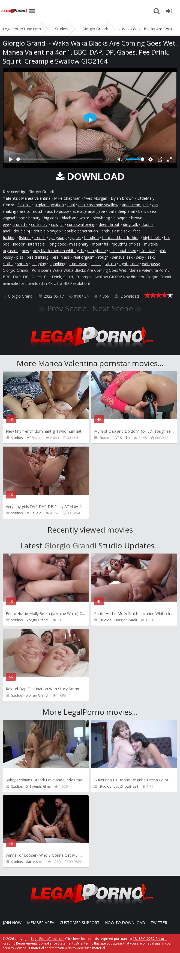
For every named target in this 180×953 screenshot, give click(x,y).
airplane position (49, 204)
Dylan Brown (122, 198)
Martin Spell (34, 861)
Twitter (159, 922)
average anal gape (89, 211)
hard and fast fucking (120, 237)
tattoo (110, 263)
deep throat (109, 224)
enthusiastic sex (115, 231)
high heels (152, 237)
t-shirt (96, 263)
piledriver (147, 250)
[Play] (10, 159)
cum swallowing (81, 224)
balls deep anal (122, 211)
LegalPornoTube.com (15, 11)
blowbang (101, 217)
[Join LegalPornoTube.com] (169, 11)
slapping (39, 263)
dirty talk (130, 224)
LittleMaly (145, 198)
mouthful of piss (126, 244)
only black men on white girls (58, 250)
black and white (75, 217)
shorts (22, 263)
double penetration (81, 231)
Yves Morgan (95, 198)
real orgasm (84, 257)
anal (71, 204)
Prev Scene (65, 308)
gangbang (58, 237)
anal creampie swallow (98, 204)
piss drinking (37, 257)
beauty (34, 217)
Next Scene (113, 308)
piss (19, 257)
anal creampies (135, 204)
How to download (125, 922)
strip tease (78, 263)
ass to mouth (31, 211)
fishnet (25, 237)
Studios (17, 437)
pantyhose (96, 250)
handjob (91, 237)
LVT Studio (33, 437)
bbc (22, 217)
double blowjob (47, 231)
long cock (57, 244)
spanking (57, 263)
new (25, 250)
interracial (36, 244)
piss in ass (61, 257)
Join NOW (12, 922)
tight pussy (129, 263)
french (40, 237)
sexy (140, 257)
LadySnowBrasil (126, 786)
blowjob (120, 217)
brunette (20, 224)
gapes (75, 237)
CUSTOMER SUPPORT (80, 922)
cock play (39, 224)
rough (103, 257)
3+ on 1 (24, 204)
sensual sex (122, 257)
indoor (19, 244)
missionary (78, 244)
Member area (40, 922)
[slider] (59, 159)
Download (127, 296)
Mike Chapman (67, 198)
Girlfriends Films (37, 786)
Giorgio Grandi (20, 296)
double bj (22, 231)
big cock (51, 217)
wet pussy (151, 263)
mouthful (100, 244)
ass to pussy (58, 211)
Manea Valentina (35, 198)
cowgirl (57, 224)
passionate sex (122, 250)
